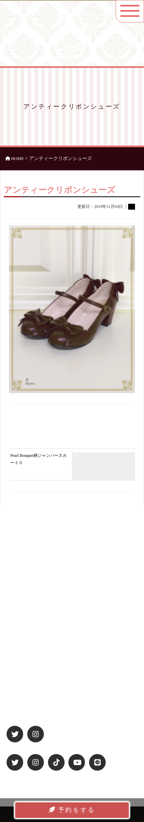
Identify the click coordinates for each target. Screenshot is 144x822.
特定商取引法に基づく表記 (36, 684)
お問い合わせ (23, 693)
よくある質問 (23, 637)
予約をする (72, 809)
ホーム (16, 591)
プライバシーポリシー (32, 675)
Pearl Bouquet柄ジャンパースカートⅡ (38, 459)
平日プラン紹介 (25, 610)
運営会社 (18, 665)
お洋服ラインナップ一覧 (34, 618)
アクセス (18, 628)
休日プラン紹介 (25, 600)
